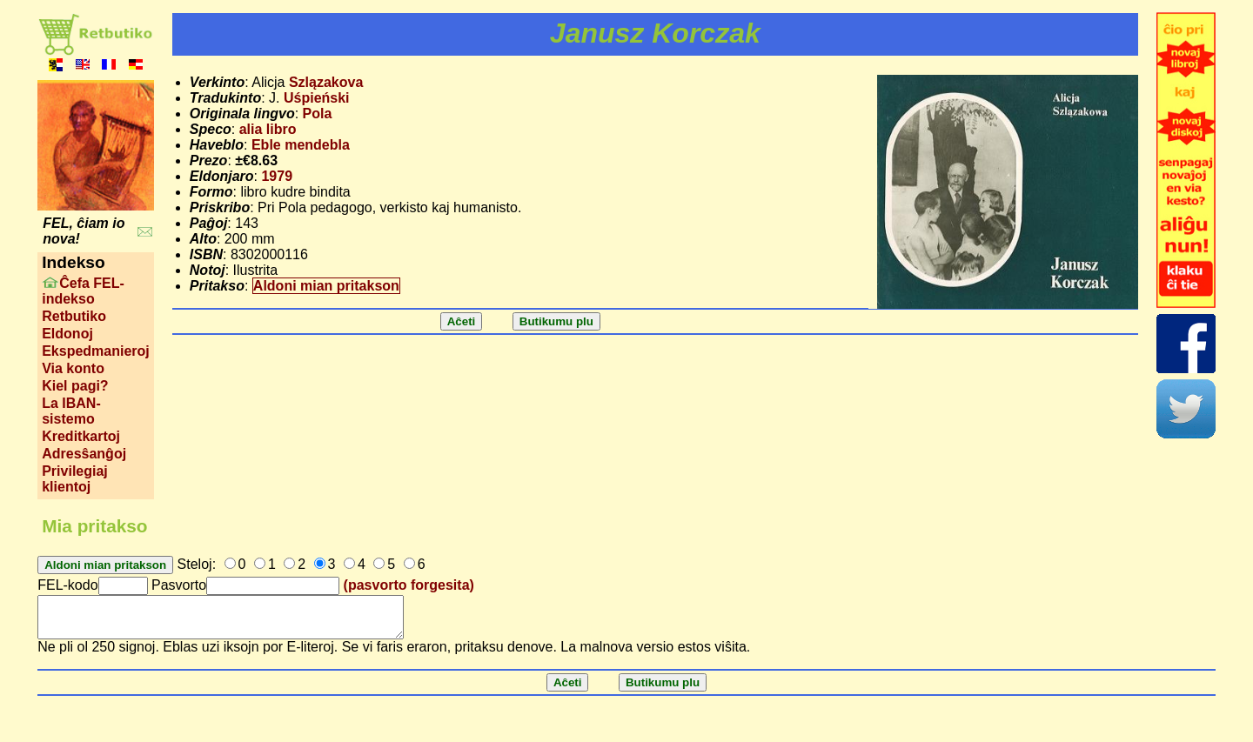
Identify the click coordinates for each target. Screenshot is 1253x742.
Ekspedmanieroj (96, 351)
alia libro (268, 129)
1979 (276, 176)
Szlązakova (326, 82)
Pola (317, 113)
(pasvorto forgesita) (409, 585)
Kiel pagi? (75, 385)
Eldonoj (67, 333)
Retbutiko (74, 316)
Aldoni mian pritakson (326, 285)
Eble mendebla (300, 144)
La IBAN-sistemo (71, 411)
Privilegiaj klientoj (75, 479)
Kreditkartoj (81, 436)
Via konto (73, 368)
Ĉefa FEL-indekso (83, 291)
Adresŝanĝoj (84, 453)
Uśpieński (317, 97)
